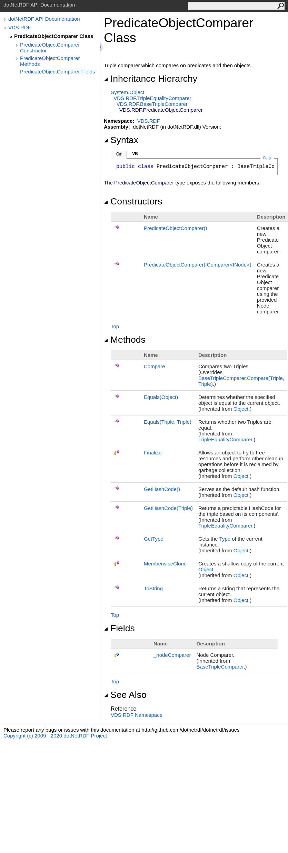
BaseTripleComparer (220, 667)
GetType (153, 539)
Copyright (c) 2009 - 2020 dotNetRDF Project (55, 736)
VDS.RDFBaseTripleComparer (152, 104)
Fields (119, 628)
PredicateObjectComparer (175, 228)
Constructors (133, 201)
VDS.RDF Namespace (136, 715)
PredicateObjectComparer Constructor (50, 47)
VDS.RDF (19, 27)
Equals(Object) (161, 397)
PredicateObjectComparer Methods (50, 61)
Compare (154, 366)
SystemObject (128, 92)
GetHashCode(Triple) (168, 508)
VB (135, 153)
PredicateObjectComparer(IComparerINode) (197, 265)
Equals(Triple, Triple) (167, 422)
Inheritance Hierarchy (150, 78)
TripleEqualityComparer (225, 439)
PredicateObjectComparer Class (53, 36)
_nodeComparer (172, 655)
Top (115, 326)
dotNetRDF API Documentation (44, 19)
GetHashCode (162, 489)
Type (225, 539)
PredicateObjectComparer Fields (57, 71)
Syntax (121, 140)
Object (241, 409)
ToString (153, 588)
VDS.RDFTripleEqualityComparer (152, 98)
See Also (125, 695)
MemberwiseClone (165, 563)
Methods (125, 339)
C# (118, 154)
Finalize (153, 452)
